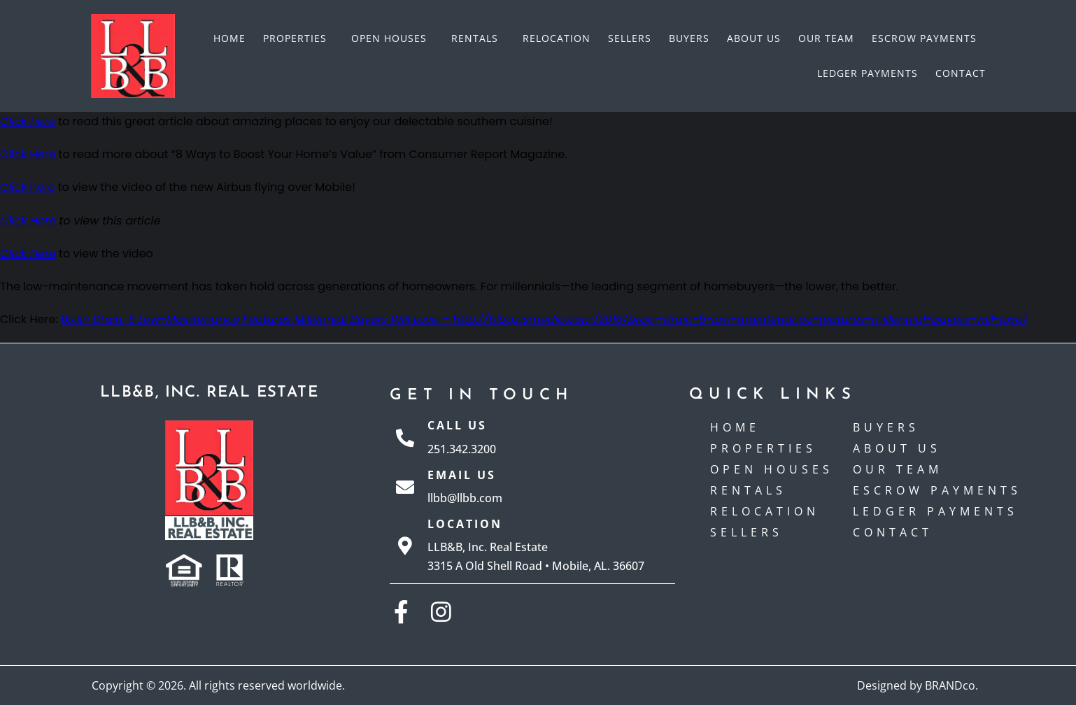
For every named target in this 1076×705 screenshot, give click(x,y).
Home (229, 38)
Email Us (461, 475)
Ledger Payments (867, 73)
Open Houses (392, 38)
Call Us (457, 425)
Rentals (478, 38)
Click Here (27, 154)
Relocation (556, 38)
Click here (27, 187)
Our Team (826, 38)
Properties (298, 38)
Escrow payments (924, 38)
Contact (960, 73)
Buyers (689, 38)
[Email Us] (405, 486)
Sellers (629, 38)
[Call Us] (405, 437)
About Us (754, 38)
